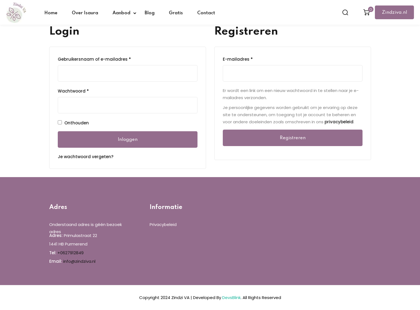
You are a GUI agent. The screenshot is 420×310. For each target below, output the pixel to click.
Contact (206, 13)
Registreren (293, 138)
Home (50, 13)
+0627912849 (70, 253)
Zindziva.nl (394, 12)
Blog (150, 13)
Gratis (176, 13)
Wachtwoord (73, 91)
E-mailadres (238, 59)
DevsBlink (231, 297)
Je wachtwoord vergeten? (85, 157)
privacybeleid (339, 122)
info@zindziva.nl (79, 261)
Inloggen (128, 139)
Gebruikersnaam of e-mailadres (94, 59)
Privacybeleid (163, 224)
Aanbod (121, 13)
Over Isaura (85, 13)
